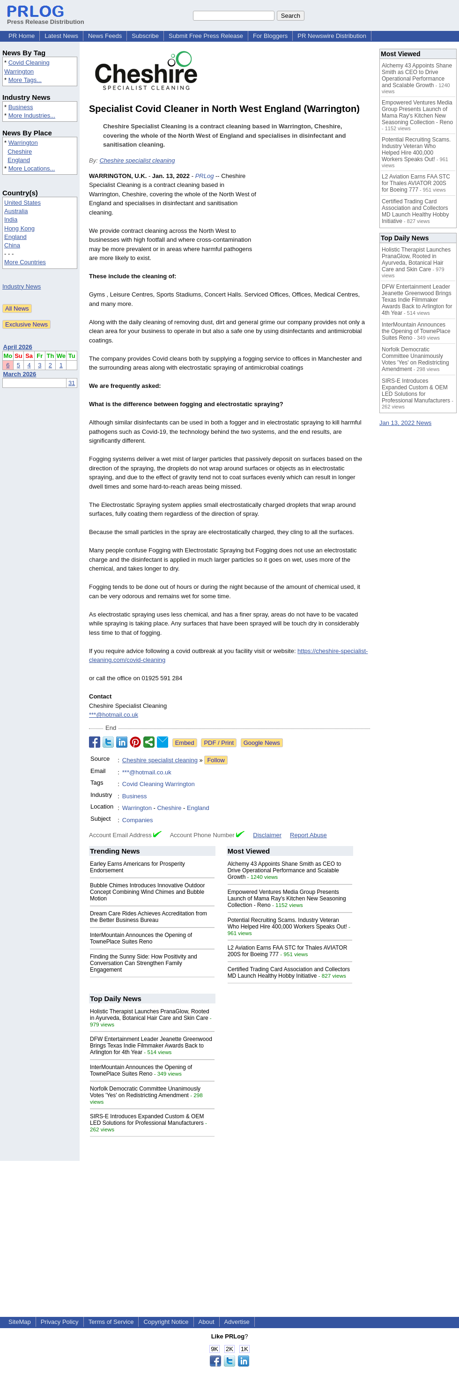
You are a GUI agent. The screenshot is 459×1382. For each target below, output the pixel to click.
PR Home (21, 35)
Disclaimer (267, 835)
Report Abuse (308, 835)
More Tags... (25, 79)
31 (71, 382)
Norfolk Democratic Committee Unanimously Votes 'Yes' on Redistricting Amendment (145, 1092)
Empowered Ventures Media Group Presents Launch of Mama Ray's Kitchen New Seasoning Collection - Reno (287, 898)
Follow (216, 760)
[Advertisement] (315, 228)
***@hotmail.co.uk (113, 714)
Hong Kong (19, 228)
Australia (16, 211)
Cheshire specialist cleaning (137, 160)
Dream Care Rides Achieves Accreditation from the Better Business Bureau (148, 916)
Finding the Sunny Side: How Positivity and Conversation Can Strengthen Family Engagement (143, 963)
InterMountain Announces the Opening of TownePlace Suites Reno (141, 938)
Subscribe (145, 35)
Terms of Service (111, 1321)
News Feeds (105, 35)
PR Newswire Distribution (331, 35)
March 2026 (20, 374)
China (12, 245)
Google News (262, 742)
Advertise (237, 1321)
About (207, 1321)
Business (20, 107)
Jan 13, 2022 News (405, 422)
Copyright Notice (165, 1321)
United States (22, 202)
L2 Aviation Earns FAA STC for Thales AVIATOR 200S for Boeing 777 (416, 183)
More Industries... (31, 115)
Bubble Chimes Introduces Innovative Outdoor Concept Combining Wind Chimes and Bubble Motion (147, 892)
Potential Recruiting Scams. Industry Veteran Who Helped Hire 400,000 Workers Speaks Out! (287, 923)
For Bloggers (270, 35)
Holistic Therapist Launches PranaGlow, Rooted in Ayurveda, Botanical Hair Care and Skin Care (149, 1014)
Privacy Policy (60, 1321)
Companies (137, 820)
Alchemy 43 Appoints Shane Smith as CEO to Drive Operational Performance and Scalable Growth (284, 870)
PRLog (204, 175)
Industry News (21, 286)
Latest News (61, 35)
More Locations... (31, 168)
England (18, 159)
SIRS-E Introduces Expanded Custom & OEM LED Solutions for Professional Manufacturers (147, 1119)
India (10, 219)
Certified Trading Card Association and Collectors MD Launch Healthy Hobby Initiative (289, 972)
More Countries (25, 262)
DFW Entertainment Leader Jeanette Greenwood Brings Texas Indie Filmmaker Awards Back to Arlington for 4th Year (151, 1045)
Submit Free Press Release (206, 35)
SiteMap (19, 1321)
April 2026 (17, 346)
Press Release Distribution (45, 18)
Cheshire (19, 151)
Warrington (23, 142)
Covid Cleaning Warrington (158, 784)
